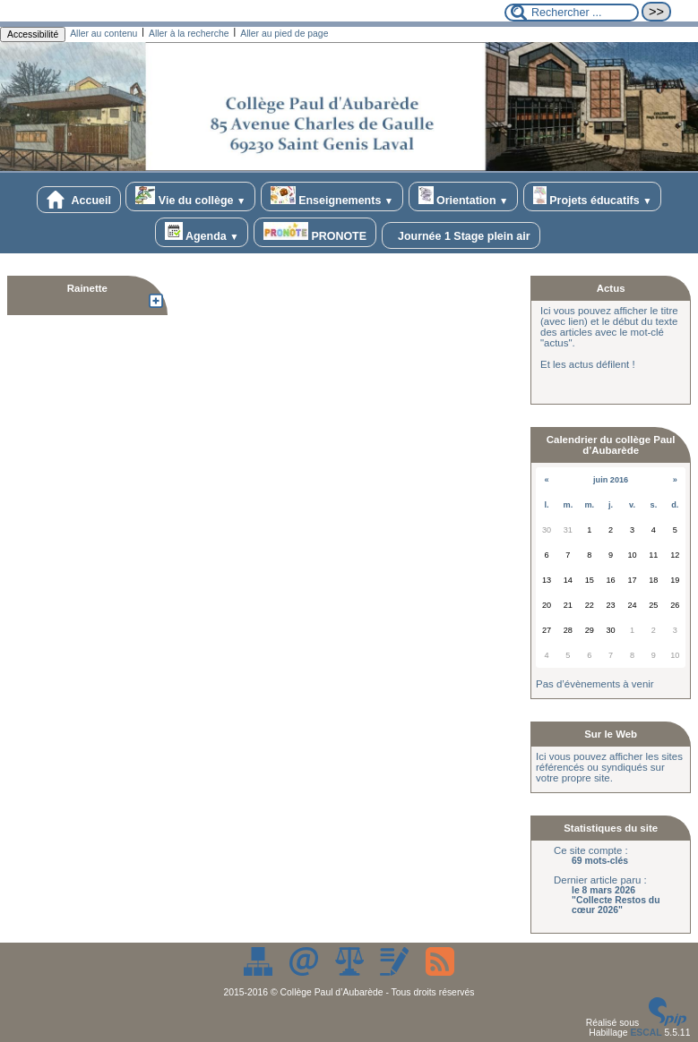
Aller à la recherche (189, 33)
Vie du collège (190, 196)
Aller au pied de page (284, 33)
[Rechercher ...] (571, 12)
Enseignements (332, 196)
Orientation (463, 196)
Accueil (79, 200)
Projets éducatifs (592, 196)
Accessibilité (32, 34)
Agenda (202, 232)
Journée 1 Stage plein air (461, 235)
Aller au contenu (103, 33)
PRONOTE (314, 232)
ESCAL (645, 1033)
